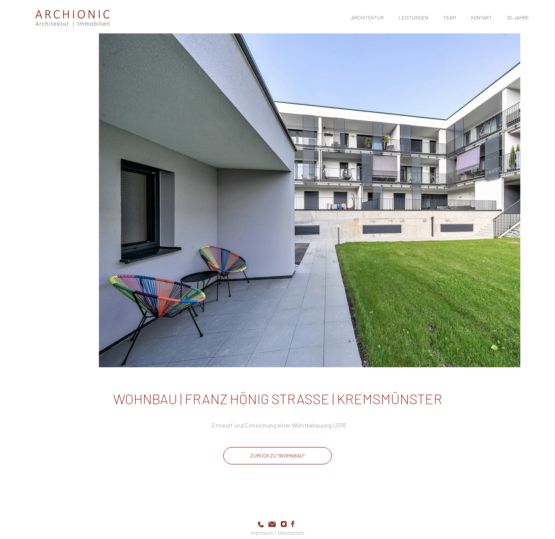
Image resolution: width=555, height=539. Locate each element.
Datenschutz (291, 533)
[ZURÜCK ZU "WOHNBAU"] (277, 455)
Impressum (262, 533)
